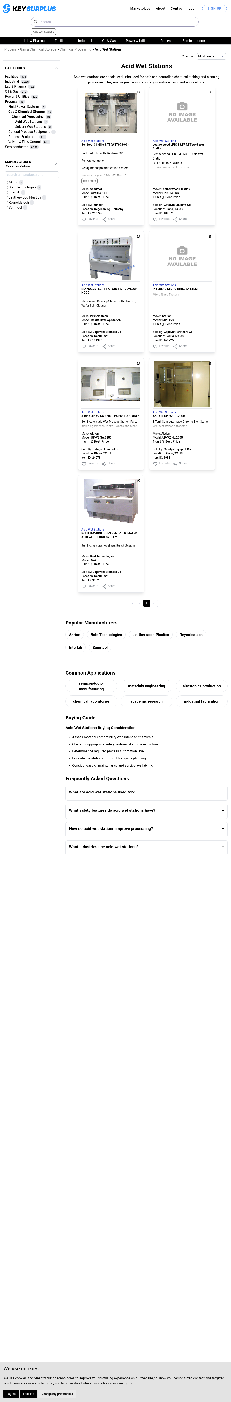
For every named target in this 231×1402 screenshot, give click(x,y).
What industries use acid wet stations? (103, 846)
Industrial (85, 41)
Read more (89, 180)
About (161, 8)
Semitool (100, 647)
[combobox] (115, 22)
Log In (194, 8)
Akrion (74, 634)
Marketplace (140, 8)
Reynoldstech (191, 634)
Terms (92, 1373)
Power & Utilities (138, 41)
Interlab (75, 647)
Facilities (61, 41)
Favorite (89, 219)
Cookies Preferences (105, 1384)
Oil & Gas (109, 41)
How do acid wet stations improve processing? (111, 828)
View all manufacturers (18, 166)
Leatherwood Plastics (151, 634)
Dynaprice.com (207, 1378)
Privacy (93, 1378)
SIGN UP (215, 8)
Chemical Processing (75, 49)
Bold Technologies (106, 634)
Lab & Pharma (34, 41)
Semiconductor (194, 41)
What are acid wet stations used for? (102, 792)
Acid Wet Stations (92, 141)
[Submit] (36, 21)
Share (108, 219)
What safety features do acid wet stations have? (112, 810)
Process (166, 41)
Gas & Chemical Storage (38, 49)
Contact (177, 8)
